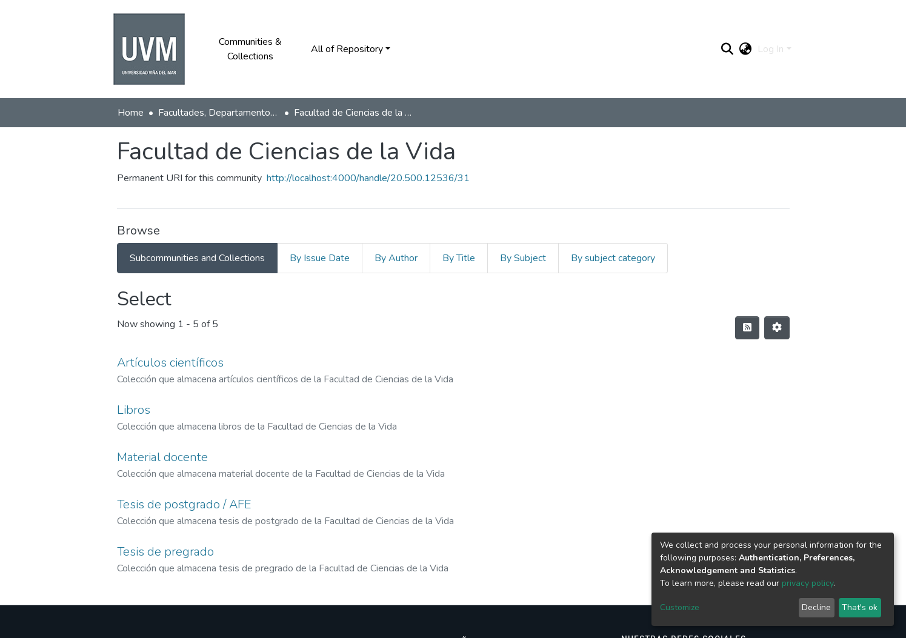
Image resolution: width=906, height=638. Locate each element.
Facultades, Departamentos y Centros (218, 112)
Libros (133, 410)
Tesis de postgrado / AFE (184, 504)
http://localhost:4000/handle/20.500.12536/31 (368, 178)
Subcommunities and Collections (197, 258)
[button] (745, 49)
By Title (458, 258)
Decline (816, 607)
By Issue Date (320, 258)
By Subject (523, 258)
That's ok (860, 607)
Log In (771, 49)
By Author (396, 258)
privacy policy (807, 583)
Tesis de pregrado (165, 551)
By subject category (613, 258)
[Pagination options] (777, 327)
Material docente (162, 457)
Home (131, 112)
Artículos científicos (170, 362)
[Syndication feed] (747, 327)
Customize (679, 607)
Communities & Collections (250, 49)
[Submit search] (727, 49)
